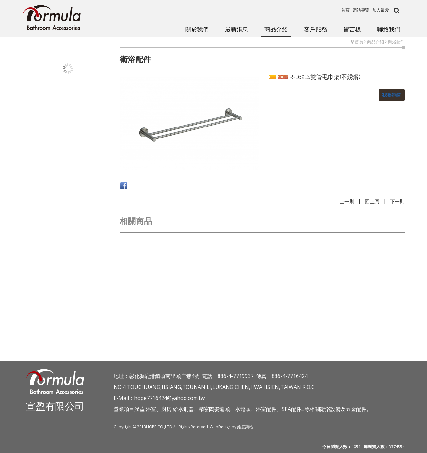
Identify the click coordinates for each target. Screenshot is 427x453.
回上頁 (372, 201)
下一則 (397, 201)
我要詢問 (391, 95)
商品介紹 (375, 42)
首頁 (359, 42)
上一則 (347, 201)
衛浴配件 (396, 42)
